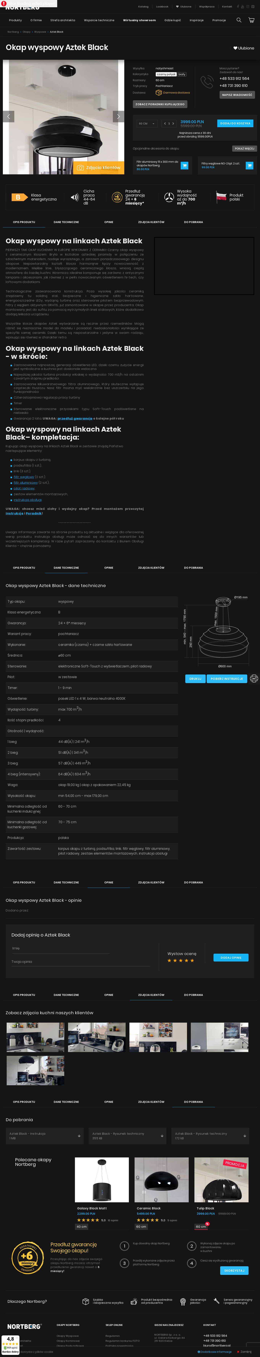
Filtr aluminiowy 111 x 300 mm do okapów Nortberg (157, 163)
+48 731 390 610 (234, 85)
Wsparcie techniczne (99, 20)
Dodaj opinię (231, 958)
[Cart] (251, 20)
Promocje (219, 20)
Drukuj (195, 679)
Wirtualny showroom (139, 20)
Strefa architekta (63, 20)
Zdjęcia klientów (98, 168)
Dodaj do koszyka (235, 123)
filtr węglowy (24, 477)
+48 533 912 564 (234, 78)
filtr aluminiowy (26, 482)
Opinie (108, 222)
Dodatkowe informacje (215, 1352)
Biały (182, 74)
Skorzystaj (234, 1271)
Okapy (26, 31)
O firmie (36, 20)
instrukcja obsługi (28, 500)
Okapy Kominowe (68, 1341)
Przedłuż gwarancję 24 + (135, 197)
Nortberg (13, 31)
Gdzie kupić (173, 20)
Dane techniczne (66, 222)
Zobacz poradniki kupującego (160, 104)
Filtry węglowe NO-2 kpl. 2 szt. (221, 163)
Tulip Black (205, 1208)
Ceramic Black (149, 1208)
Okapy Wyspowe (68, 1336)
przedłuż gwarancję (75, 418)
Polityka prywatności (119, 1346)
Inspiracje (197, 20)
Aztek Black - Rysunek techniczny (128, 1136)
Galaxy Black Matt (92, 1208)
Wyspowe (40, 31)
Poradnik (34, 513)
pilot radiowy (24, 488)
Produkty (15, 20)
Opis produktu (24, 222)
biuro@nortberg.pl (216, 1346)
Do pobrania (193, 222)
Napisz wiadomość (237, 95)
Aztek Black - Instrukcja (45, 1136)
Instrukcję (14, 513)
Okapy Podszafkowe (70, 1346)
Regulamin (113, 1336)
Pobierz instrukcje (227, 679)
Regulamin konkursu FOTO (123, 1341)
